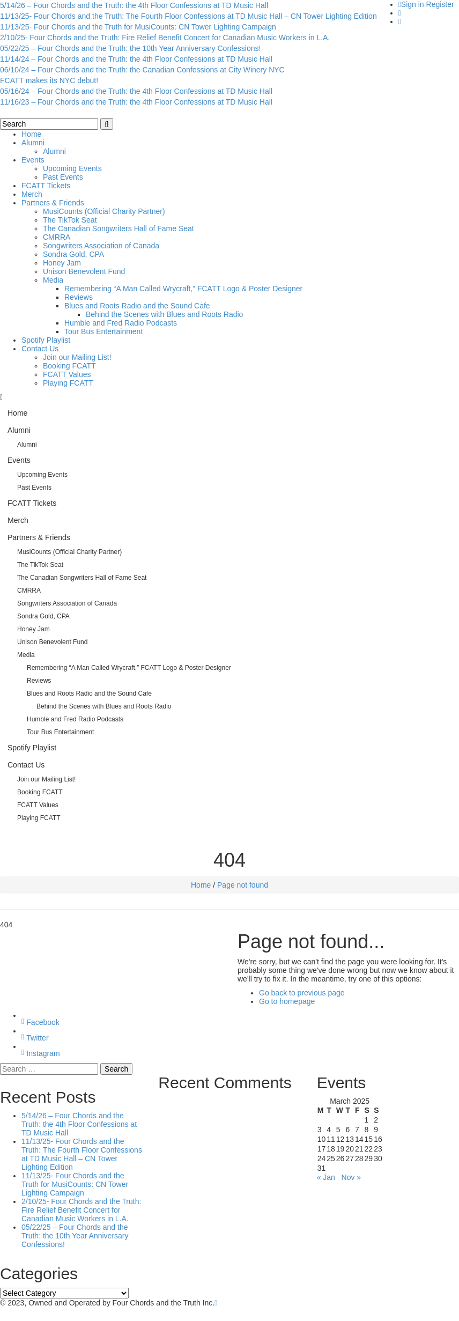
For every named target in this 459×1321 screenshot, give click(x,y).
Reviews (78, 297)
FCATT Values (67, 374)
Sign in (412, 4)
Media (53, 280)
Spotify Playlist (45, 340)
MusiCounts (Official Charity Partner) (104, 211)
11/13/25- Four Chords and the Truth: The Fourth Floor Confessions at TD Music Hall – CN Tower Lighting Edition (188, 16)
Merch (31, 194)
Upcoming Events (72, 168)
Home (31, 134)
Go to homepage (287, 1001)
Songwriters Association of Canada (101, 245)
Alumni (33, 142)
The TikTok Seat (70, 220)
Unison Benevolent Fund (84, 271)
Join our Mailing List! (77, 357)
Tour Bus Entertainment (103, 331)
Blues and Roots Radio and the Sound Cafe (137, 305)
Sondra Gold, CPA (73, 254)
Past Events (63, 177)
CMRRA (56, 237)
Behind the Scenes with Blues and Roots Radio (164, 314)
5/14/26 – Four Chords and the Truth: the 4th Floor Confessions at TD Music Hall (134, 5)
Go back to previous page (302, 992)
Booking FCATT (69, 365)
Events (33, 160)
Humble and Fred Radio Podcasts (120, 323)
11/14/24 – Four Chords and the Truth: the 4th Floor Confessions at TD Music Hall (136, 59)
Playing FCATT (68, 383)
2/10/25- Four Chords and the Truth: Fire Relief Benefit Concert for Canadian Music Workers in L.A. (165, 37)
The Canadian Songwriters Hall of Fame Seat (118, 228)
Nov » (351, 1177)
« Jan (326, 1177)
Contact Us (39, 348)
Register (440, 4)
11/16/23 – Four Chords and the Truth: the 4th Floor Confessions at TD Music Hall (136, 102)
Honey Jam (62, 263)
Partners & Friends (52, 202)
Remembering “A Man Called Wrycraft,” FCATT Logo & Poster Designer (183, 288)
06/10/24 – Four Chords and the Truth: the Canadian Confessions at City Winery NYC (142, 69)
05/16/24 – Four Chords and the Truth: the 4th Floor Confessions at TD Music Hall (136, 91)
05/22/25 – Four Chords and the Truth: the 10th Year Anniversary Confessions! (130, 48)
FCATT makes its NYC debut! (49, 80)
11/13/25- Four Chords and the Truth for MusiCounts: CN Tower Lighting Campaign (138, 27)
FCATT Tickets (45, 185)
